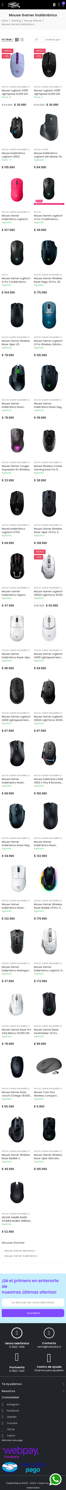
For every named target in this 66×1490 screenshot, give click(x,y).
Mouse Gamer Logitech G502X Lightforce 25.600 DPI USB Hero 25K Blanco (49, 595)
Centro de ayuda (49, 1367)
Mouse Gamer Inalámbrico (16, 86)
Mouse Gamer (41, 149)
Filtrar (7, 39)
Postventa (17, 1367)
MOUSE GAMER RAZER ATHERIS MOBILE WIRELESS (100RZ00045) (17, 1221)
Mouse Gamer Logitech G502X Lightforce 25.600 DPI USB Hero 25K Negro (49, 720)
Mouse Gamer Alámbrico (20, 1250)
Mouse (37, 212)
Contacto (49, 1343)
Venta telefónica (17, 1343)
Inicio (5, 274)
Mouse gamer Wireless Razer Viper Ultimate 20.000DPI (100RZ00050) (49, 1158)
